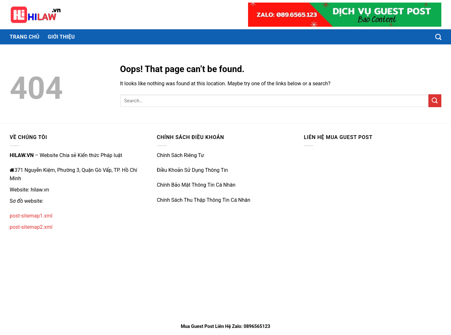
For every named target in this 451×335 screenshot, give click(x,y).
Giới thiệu (61, 37)
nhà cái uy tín (172, 301)
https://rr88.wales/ (178, 286)
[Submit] (434, 100)
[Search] (438, 37)
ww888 (165, 256)
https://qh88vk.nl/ (177, 226)
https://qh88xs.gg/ (178, 241)
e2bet (163, 271)
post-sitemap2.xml (31, 227)
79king (164, 211)
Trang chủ (24, 37)
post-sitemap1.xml (31, 216)
